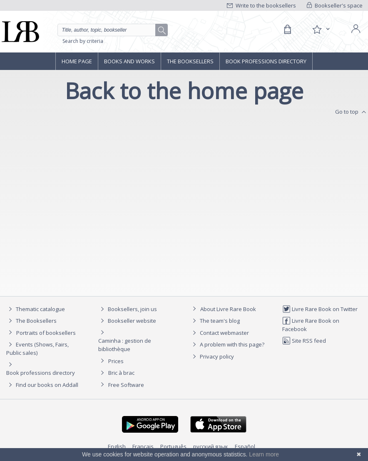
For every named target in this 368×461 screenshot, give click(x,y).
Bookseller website (127, 320)
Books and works (129, 61)
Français (143, 446)
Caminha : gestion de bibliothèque (124, 345)
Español (245, 446)
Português (173, 446)
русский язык (210, 446)
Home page (77, 61)
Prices (116, 361)
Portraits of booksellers (46, 332)
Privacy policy (212, 356)
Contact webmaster (219, 333)
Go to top (351, 112)
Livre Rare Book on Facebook (310, 324)
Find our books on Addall (42, 385)
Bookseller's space (335, 5)
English (117, 446)
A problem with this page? (227, 344)
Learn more (264, 454)
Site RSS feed (304, 340)
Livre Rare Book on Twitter (320, 309)
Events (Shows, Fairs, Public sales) (37, 348)
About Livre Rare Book (228, 309)
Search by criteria (82, 41)
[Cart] (287, 29)
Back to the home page (184, 90)
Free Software (126, 385)
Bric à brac (121, 372)
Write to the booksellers (261, 5)
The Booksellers (190, 61)
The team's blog (215, 320)
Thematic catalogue (35, 309)
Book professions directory (266, 61)
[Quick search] (112, 30)
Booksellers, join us (127, 309)
